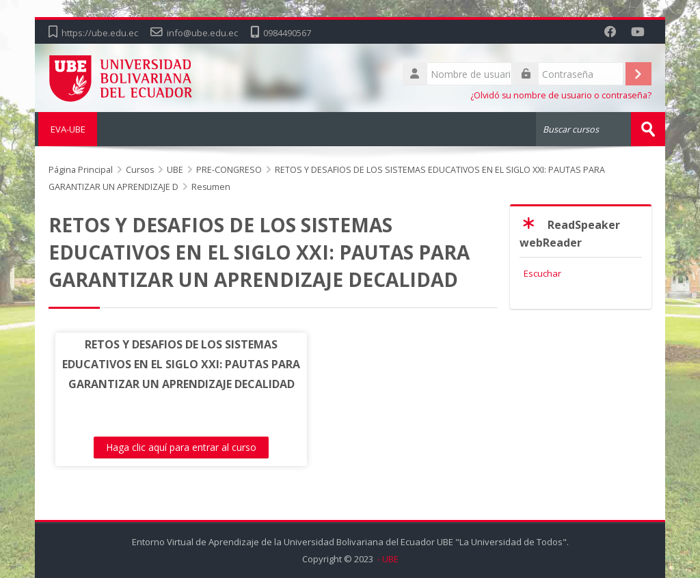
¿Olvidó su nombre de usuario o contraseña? (560, 95)
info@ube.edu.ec (202, 33)
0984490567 (287, 33)
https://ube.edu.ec (100, 33)
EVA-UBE (66, 129)
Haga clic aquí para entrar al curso (167, 447)
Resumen (210, 187)
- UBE (387, 559)
